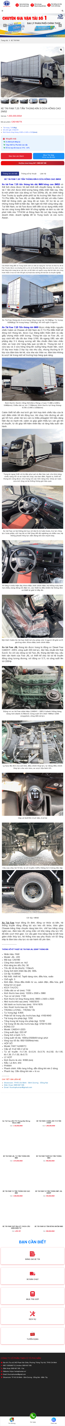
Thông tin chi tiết (10, 174)
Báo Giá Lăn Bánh (16, 156)
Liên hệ (43, 174)
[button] (5, 25)
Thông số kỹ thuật (28, 174)
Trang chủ (4, 40)
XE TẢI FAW (15, 40)
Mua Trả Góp (48, 156)
